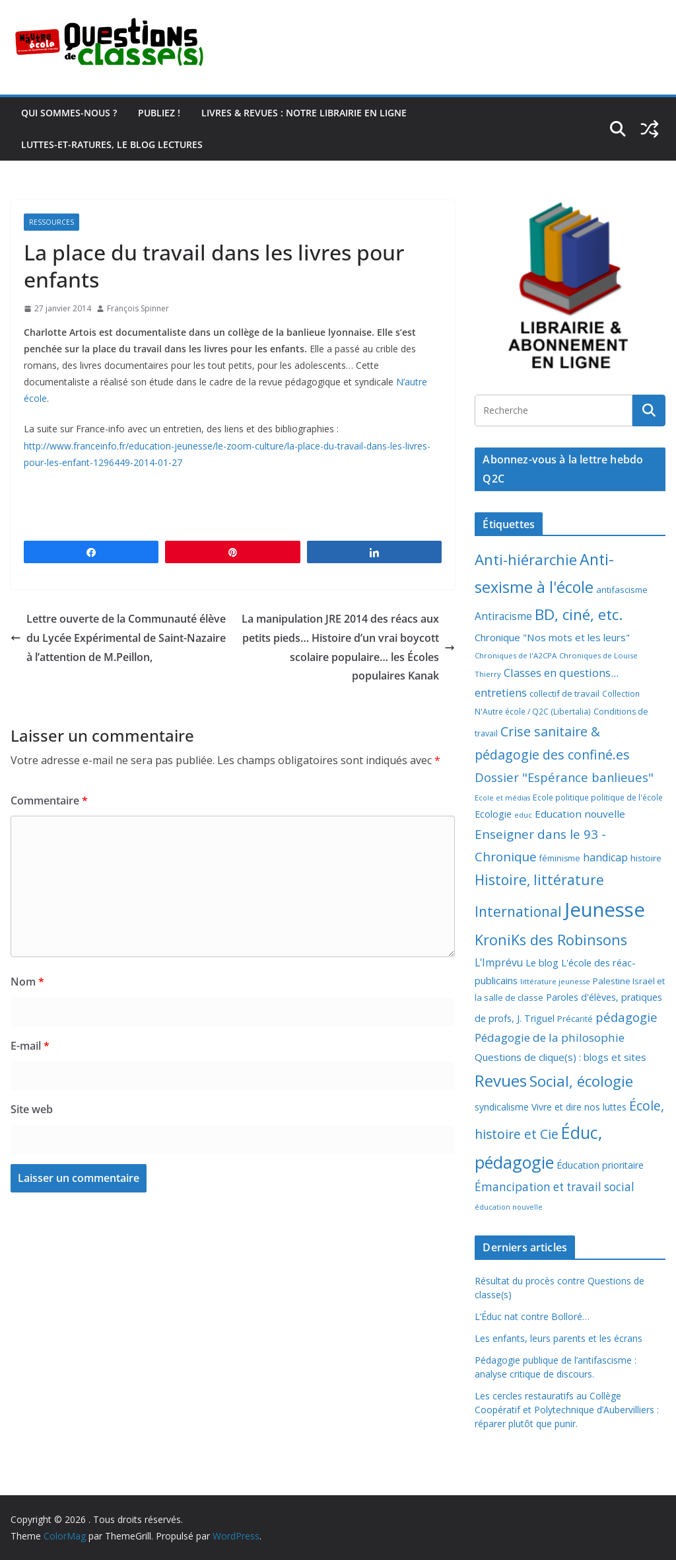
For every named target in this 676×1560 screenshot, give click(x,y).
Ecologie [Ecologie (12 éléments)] (493, 814)
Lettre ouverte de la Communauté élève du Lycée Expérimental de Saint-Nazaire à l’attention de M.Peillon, (118, 637)
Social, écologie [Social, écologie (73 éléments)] (581, 1081)
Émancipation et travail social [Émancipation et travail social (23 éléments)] (554, 1186)
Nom (27, 981)
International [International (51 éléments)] (518, 911)
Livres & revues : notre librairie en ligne (304, 112)
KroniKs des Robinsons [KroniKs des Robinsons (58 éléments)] (551, 939)
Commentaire (49, 800)
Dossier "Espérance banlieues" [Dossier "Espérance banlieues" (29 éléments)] (564, 777)
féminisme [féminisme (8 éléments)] (559, 858)
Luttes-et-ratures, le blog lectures (112, 144)
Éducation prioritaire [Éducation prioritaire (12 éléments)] (600, 1165)
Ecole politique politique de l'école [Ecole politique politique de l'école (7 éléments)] (598, 797)
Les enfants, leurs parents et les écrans (558, 1338)
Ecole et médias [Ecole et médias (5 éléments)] (502, 797)
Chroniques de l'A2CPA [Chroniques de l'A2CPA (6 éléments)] (516, 655)
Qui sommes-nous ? (69, 112)
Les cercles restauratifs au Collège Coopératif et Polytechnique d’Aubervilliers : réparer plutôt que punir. (567, 1409)
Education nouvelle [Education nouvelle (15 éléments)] (580, 813)
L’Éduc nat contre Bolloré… (532, 1316)
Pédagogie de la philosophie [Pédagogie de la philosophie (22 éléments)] (550, 1037)
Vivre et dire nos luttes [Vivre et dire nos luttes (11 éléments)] (578, 1107)
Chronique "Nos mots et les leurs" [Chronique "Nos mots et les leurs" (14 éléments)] (552, 637)
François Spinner (138, 308)
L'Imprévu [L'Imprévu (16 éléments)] (499, 962)
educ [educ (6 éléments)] (523, 815)
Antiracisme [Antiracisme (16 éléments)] (503, 616)
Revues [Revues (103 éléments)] (501, 1080)
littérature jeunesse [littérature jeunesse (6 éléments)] (555, 981)
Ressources (51, 222)
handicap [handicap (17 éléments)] (605, 857)
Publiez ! (159, 112)
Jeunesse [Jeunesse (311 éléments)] (604, 909)
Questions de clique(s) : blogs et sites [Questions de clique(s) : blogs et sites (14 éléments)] (560, 1057)
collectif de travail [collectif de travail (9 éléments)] (564, 693)
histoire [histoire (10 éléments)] (645, 858)
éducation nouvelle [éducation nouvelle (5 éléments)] (509, 1207)
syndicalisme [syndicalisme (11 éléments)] (502, 1107)
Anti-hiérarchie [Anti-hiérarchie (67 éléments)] (526, 559)
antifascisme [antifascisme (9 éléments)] (622, 590)
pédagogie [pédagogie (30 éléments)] (626, 1017)
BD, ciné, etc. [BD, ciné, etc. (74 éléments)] (579, 614)
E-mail (30, 1045)
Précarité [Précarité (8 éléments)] (575, 1019)
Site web (32, 1109)
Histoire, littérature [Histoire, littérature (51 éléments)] (539, 880)
